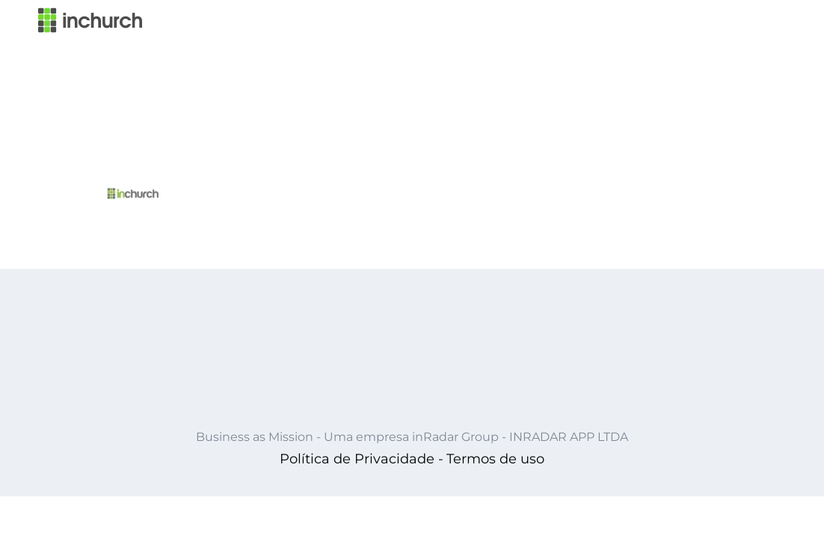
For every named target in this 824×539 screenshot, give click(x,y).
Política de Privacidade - (361, 459)
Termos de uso (495, 459)
